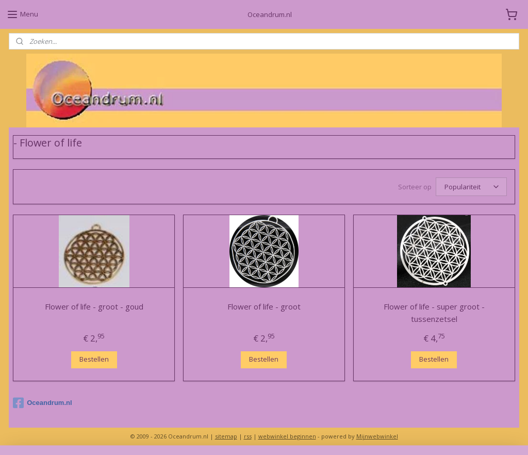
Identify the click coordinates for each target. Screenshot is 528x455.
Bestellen (94, 359)
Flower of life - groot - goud (94, 307)
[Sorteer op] (471, 187)
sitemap (226, 436)
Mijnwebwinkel (377, 436)
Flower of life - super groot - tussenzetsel (434, 313)
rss (248, 436)
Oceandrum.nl (42, 403)
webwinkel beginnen (287, 436)
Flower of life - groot (264, 307)
